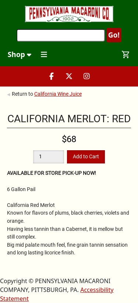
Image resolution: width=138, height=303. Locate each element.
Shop (19, 54)
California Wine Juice (58, 94)
